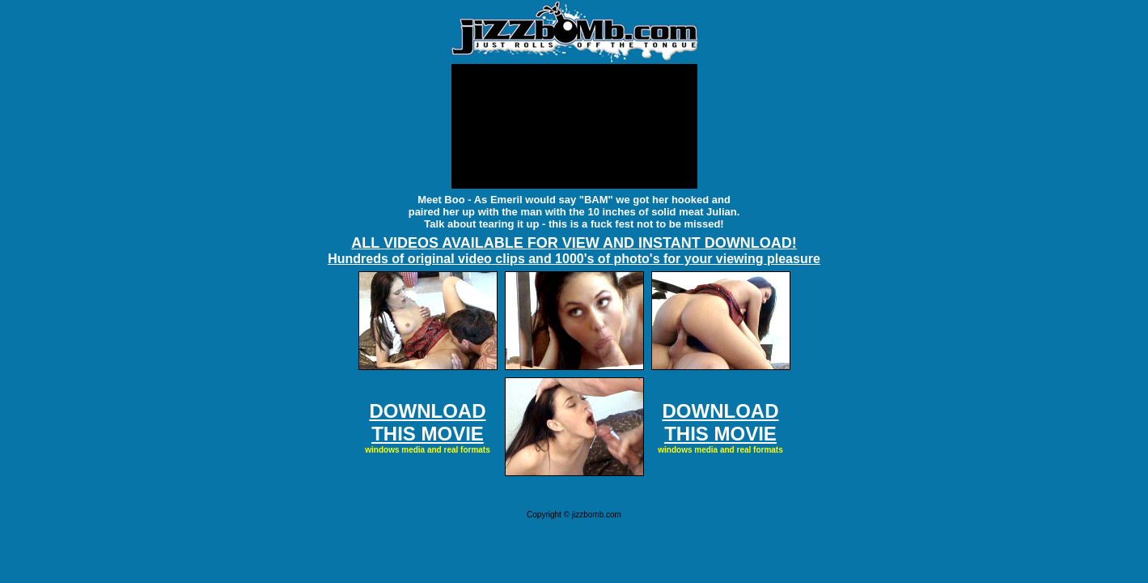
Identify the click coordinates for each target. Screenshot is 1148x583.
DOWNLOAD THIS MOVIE (428, 422)
